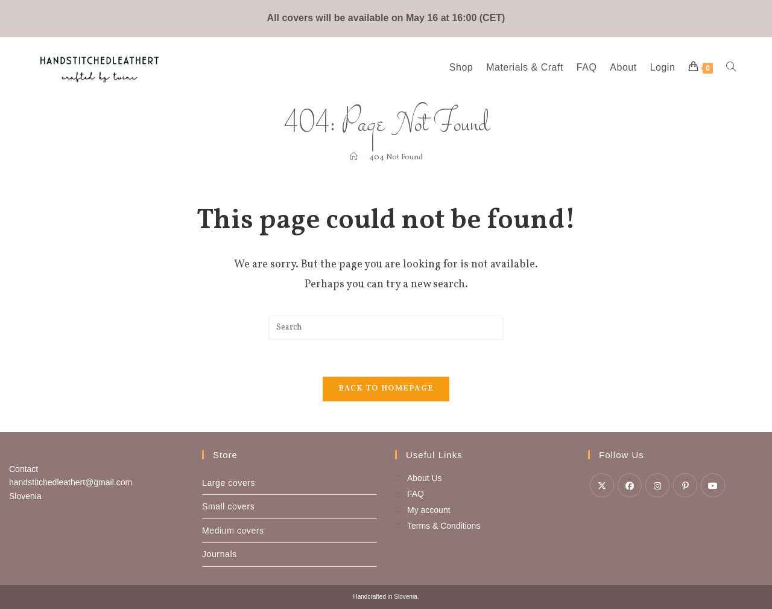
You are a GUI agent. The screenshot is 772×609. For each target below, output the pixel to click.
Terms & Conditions (443, 526)
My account (429, 510)
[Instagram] (657, 485)
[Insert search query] (386, 328)
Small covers (228, 506)
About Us (424, 478)
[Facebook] (630, 485)
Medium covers (233, 530)
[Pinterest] (685, 485)
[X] (602, 485)
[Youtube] (713, 485)
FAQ (415, 494)
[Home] (354, 157)
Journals (219, 554)
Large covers (228, 483)
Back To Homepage (386, 388)
